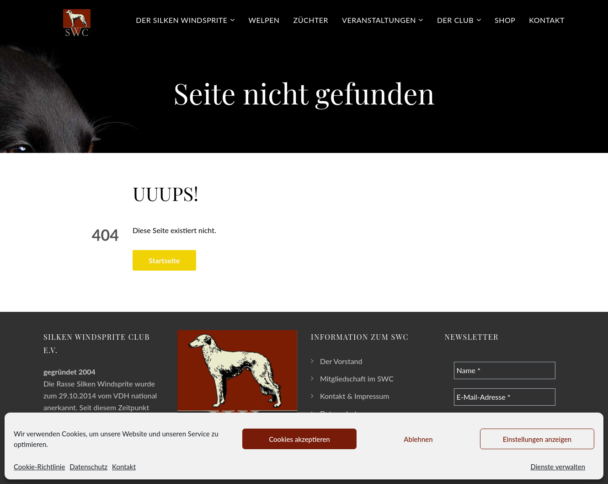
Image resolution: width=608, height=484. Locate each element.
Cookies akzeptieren (299, 439)
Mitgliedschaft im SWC (357, 378)
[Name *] (505, 370)
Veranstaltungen (379, 20)
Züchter (311, 20)
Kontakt (124, 466)
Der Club (455, 20)
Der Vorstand (341, 361)
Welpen (264, 20)
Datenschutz (88, 466)
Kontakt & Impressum (354, 396)
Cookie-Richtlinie (39, 466)
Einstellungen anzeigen (537, 439)
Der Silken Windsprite (181, 20)
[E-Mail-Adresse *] (505, 397)
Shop (505, 20)
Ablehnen (418, 439)
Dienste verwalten (557, 466)
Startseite (164, 260)
